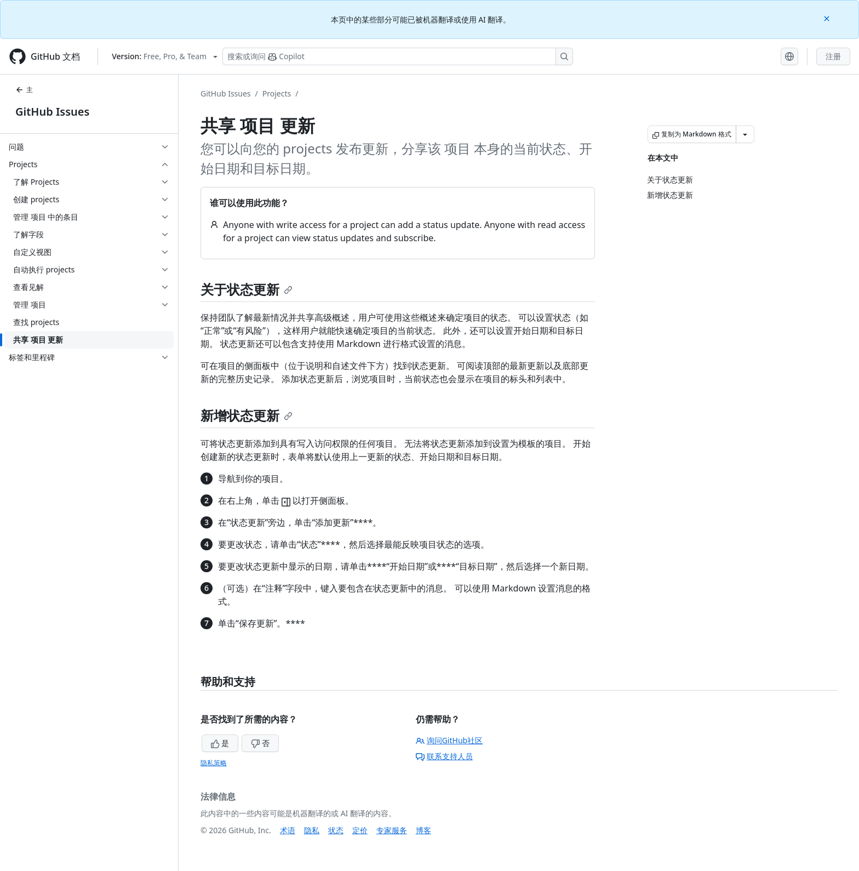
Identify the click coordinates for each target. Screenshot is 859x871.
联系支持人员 (444, 756)
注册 (833, 56)
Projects (276, 93)
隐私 (311, 830)
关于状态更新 (247, 289)
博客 (423, 830)
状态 (335, 830)
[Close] (828, 18)
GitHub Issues (52, 111)
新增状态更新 (247, 415)
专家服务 (391, 830)
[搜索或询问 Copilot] (397, 56)
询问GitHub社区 (449, 740)
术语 (287, 830)
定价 (360, 830)
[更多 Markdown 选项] (745, 134)
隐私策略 (214, 762)
